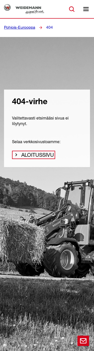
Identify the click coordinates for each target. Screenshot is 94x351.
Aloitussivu (35, 156)
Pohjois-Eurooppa (18, 27)
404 (46, 27)
